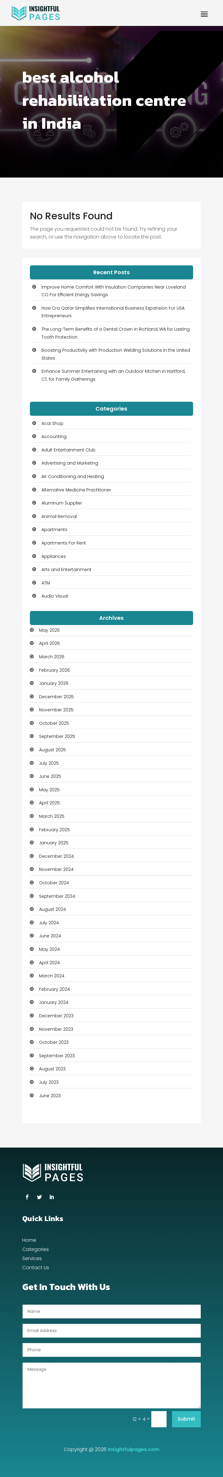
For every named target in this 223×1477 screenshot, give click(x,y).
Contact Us (35, 1268)
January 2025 (53, 843)
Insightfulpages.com (133, 1449)
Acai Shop (52, 423)
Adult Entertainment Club (68, 450)
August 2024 (52, 909)
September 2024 (57, 896)
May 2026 (49, 630)
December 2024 (56, 856)
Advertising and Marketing (69, 463)
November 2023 (56, 1029)
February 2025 (54, 830)
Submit (186, 1418)
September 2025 (57, 736)
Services (32, 1259)
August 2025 (52, 750)
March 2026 (51, 657)
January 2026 (53, 683)
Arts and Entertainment (66, 569)
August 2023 (52, 1069)
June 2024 (50, 936)
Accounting (54, 436)
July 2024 (49, 923)
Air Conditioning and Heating (72, 476)
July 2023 (49, 1082)
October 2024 (54, 883)
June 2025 (50, 776)
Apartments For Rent (63, 543)
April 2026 (49, 643)
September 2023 (57, 1056)
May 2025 (49, 790)
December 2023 (56, 1016)
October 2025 (54, 723)
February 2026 (54, 670)
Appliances (53, 556)
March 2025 (51, 816)
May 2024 (49, 949)
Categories (35, 1250)
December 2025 (56, 697)
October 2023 (54, 1042)
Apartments (54, 529)
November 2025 (56, 710)
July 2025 (49, 763)
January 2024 (53, 1002)
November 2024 (56, 869)
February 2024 (54, 989)
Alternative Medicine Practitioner (76, 490)
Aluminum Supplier (61, 503)
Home (29, 1241)
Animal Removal (59, 516)
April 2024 (49, 963)
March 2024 (51, 976)
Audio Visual (54, 596)
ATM (45, 583)
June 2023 (50, 1096)
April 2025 (49, 803)
